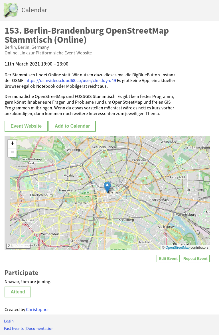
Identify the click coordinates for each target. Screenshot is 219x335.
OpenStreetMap (177, 248)
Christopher (37, 309)
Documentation (40, 328)
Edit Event (168, 258)
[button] (107, 187)
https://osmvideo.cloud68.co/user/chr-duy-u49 (70, 80)
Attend (18, 291)
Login (9, 321)
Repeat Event (195, 258)
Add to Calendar (72, 126)
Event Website (26, 126)
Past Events (14, 328)
